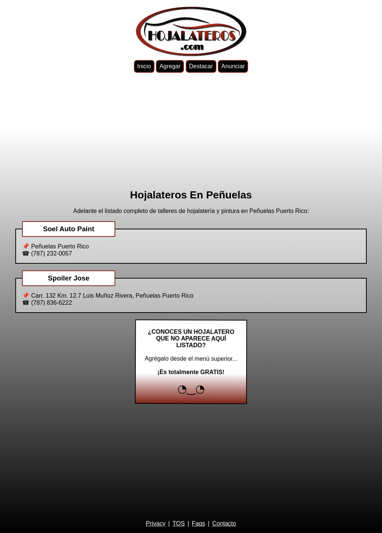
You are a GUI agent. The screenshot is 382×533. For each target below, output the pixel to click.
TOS (179, 523)
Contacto (224, 523)
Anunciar (233, 66)
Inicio (144, 66)
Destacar (201, 66)
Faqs (198, 523)
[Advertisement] (191, 131)
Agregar (170, 66)
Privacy (155, 523)
